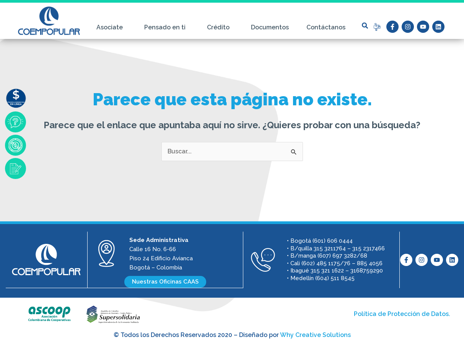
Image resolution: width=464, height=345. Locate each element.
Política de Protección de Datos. (402, 313)
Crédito (220, 27)
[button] (365, 26)
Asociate (111, 27)
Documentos (270, 27)
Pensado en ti (166, 27)
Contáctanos (325, 27)
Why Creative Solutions (315, 334)
